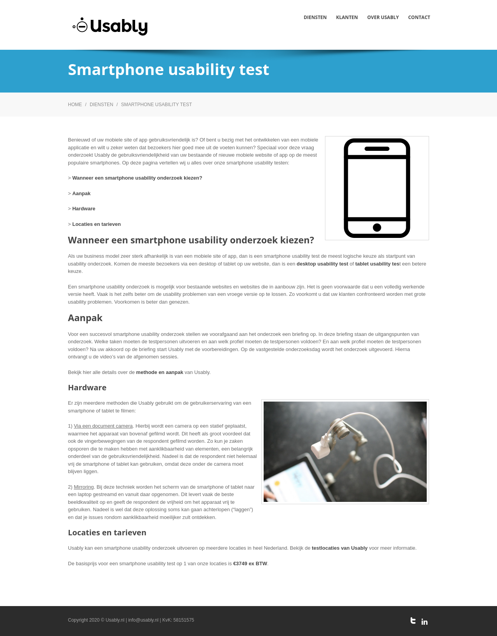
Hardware (83, 208)
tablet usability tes (377, 264)
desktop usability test (322, 264)
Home (75, 104)
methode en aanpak (159, 372)
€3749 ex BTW (250, 563)
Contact (419, 17)
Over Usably (383, 17)
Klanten (347, 17)
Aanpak (81, 193)
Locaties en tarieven (96, 224)
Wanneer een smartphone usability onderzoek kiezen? (137, 178)
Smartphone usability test (156, 104)
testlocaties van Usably (340, 548)
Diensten (315, 17)
